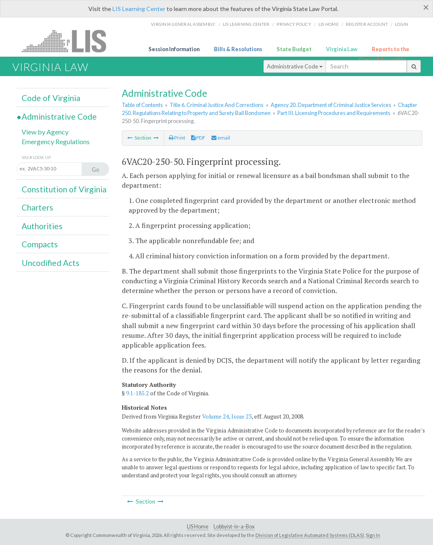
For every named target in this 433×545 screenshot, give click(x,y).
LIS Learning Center (138, 8)
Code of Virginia (51, 98)
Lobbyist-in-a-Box (234, 526)
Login (401, 24)
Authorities (42, 226)
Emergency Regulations (56, 141)
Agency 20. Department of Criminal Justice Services (331, 104)
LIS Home (197, 526)
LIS (69, 40)
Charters (37, 207)
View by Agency (45, 132)
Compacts (40, 244)
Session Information (174, 49)
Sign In (373, 535)
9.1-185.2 (137, 393)
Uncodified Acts (50, 263)
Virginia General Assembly (183, 24)
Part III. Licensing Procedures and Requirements (333, 113)
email (220, 137)
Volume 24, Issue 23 (227, 416)
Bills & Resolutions (238, 49)
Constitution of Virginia (64, 189)
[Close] (426, 7)
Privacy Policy (294, 24)
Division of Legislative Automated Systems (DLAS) (309, 535)
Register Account (367, 24)
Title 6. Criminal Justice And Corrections (216, 104)
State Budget (294, 49)
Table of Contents (142, 104)
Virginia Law (341, 49)
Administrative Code (295, 66)
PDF (198, 137)
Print (177, 137)
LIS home (328, 24)
